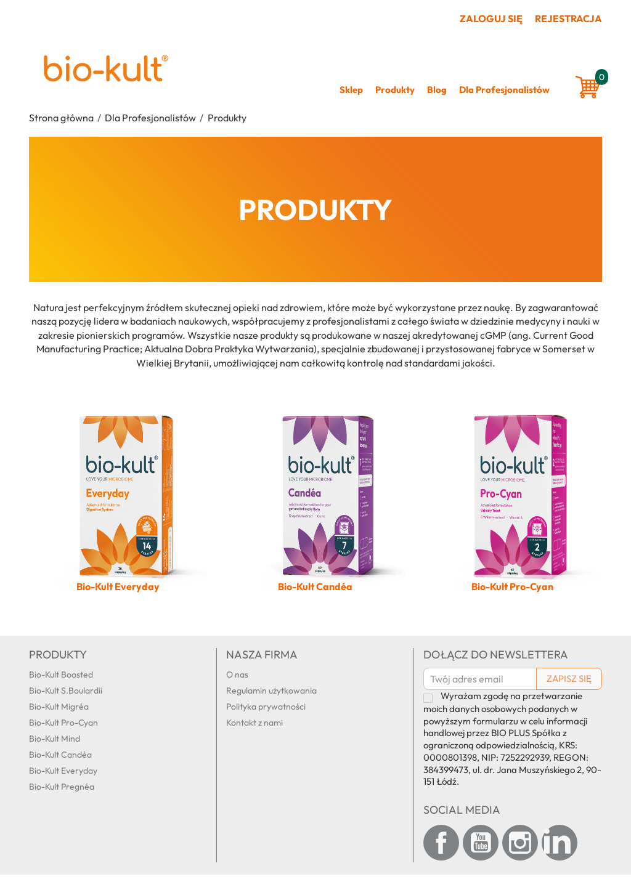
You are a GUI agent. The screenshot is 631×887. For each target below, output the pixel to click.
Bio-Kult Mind (54, 738)
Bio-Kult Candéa (60, 754)
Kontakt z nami (254, 722)
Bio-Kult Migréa (59, 706)
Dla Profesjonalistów (504, 89)
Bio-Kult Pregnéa (61, 786)
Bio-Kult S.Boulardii (65, 690)
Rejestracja (568, 18)
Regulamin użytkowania (271, 690)
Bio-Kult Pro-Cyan (63, 722)
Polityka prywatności (266, 706)
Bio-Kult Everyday (63, 770)
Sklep (351, 89)
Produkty (395, 89)
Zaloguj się (491, 18)
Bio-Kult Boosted (61, 674)
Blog (437, 89)
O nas (237, 674)
